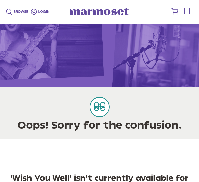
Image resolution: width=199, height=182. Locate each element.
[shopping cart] (174, 13)
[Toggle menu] (187, 11)
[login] (40, 12)
